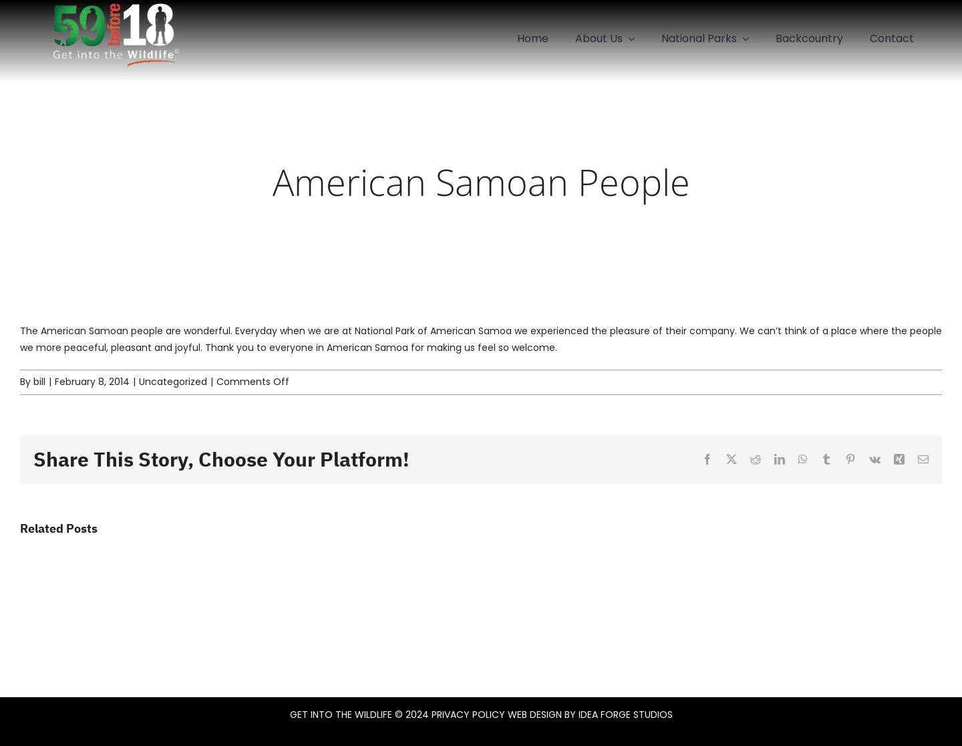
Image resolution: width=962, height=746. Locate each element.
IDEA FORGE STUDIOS (626, 714)
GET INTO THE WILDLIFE (341, 714)
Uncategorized (173, 381)
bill (39, 381)
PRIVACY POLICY (468, 714)
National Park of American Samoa (433, 331)
